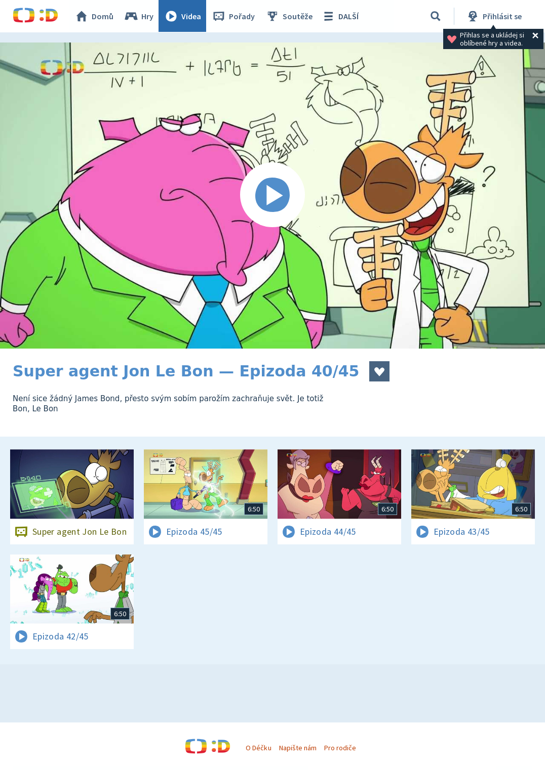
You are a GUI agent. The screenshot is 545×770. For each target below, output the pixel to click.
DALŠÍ (340, 16)
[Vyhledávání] (435, 16)
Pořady (233, 16)
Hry (139, 16)
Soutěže (289, 16)
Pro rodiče (340, 747)
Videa (183, 16)
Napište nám (298, 747)
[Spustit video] (272, 195)
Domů (94, 16)
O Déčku (258, 747)
